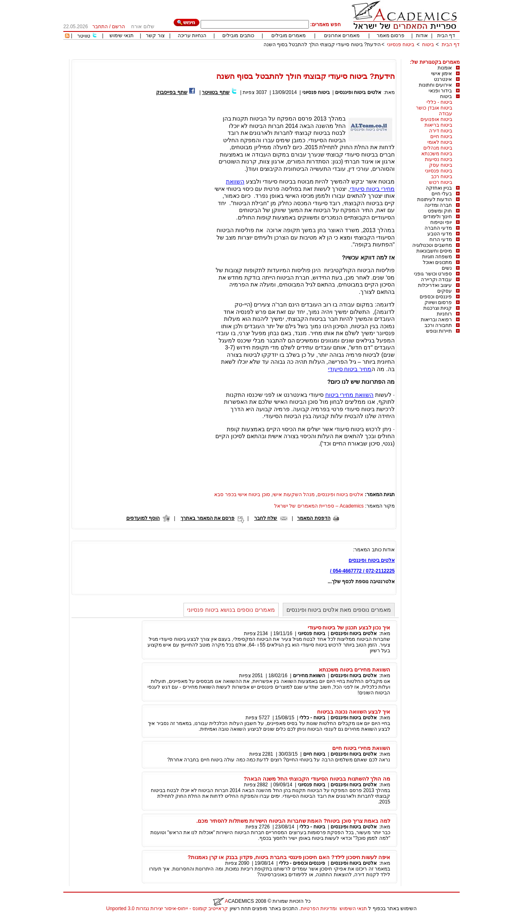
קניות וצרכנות (437, 308)
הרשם (118, 26)
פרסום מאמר (391, 35)
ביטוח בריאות (438, 125)
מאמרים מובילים (288, 35)
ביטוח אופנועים (436, 119)
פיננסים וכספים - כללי (301, 863)
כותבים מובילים (238, 35)
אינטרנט (443, 79)
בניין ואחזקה (439, 188)
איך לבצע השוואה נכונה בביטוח (353, 712)
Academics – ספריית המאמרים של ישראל (319, 506)
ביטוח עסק (440, 165)
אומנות (445, 68)
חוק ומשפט (440, 211)
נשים (447, 268)
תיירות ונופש (439, 331)
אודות (422, 35)
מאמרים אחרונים (342, 35)
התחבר (100, 26)
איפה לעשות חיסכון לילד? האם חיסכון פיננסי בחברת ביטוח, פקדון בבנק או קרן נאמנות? (289, 857)
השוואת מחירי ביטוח (349, 395)
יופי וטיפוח (441, 222)
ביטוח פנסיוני (400, 44)
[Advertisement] (311, 56)
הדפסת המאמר (313, 518)
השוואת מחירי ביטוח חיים (361, 748)
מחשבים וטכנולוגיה (432, 245)
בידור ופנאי (440, 91)
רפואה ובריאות (436, 319)
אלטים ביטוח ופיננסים (358, 92)
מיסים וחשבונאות (434, 251)
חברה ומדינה (438, 205)
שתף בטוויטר (215, 92)
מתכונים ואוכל (437, 262)
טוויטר (83, 36)
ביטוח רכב (441, 176)
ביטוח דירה (440, 131)
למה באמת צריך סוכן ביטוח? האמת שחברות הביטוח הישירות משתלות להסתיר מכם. (293, 821)
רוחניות (444, 314)
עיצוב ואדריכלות (435, 285)
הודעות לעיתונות (434, 199)
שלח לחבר (265, 518)
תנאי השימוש (353, 908)
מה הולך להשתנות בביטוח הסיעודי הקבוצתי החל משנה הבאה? (317, 779)
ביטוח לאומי (439, 142)
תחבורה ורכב (438, 325)
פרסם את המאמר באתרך (208, 518)
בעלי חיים (441, 194)
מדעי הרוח (440, 239)
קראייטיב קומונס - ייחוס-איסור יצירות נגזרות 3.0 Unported (167, 908)
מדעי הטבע (439, 234)
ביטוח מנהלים (437, 148)
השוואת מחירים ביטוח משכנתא (354, 670)
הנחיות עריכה (192, 35)
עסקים (444, 291)
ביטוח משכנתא (436, 154)
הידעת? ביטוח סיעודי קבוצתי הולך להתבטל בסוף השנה (322, 44)
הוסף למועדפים (143, 518)
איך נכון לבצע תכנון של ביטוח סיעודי (349, 627)
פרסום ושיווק (438, 302)
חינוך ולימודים (437, 216)
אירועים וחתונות (435, 85)
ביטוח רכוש (440, 182)
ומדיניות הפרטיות (319, 908)
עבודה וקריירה (436, 279)
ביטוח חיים (441, 136)
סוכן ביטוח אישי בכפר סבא (242, 494)
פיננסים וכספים (436, 297)
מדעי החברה (438, 228)
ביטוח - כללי (439, 102)
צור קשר (155, 35)
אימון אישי (441, 73)
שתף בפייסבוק (171, 92)
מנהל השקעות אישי (294, 494)
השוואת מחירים (309, 675)
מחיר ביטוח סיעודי (350, 369)
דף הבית (446, 35)
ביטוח (428, 44)
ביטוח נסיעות (438, 159)
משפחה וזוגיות (437, 257)
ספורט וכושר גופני (433, 274)
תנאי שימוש (122, 35)
